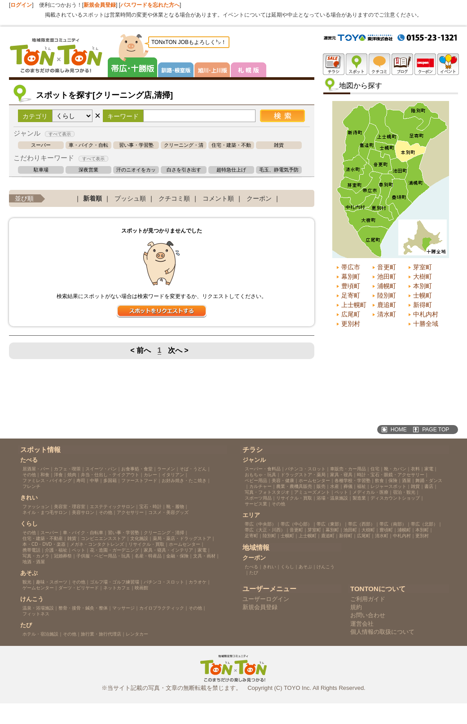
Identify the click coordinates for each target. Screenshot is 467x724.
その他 (29, 474)
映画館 (141, 587)
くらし (287, 566)
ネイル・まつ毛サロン (44, 512)
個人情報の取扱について (382, 631)
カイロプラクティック (161, 608)
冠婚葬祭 (63, 555)
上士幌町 (353, 304)
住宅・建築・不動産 (231, 145)
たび (253, 572)
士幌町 (422, 295)
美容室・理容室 (69, 506)
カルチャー (260, 486)
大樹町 (422, 276)
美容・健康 (283, 480)
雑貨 (279, 145)
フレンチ (31, 486)
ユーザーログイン (265, 599)
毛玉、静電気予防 (279, 169)
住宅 (374, 468)
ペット (78, 550)
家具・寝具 (341, 474)
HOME (399, 429)
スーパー (41, 145)
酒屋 (406, 480)
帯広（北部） (424, 524)
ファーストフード (139, 480)
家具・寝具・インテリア (168, 550)
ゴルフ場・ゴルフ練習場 (114, 581)
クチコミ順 (174, 198)
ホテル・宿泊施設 (40, 634)
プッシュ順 (130, 198)
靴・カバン (395, 468)
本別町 (422, 286)
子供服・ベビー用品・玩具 (103, 555)
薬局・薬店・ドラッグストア (182, 538)
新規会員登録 (100, 5)
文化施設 (139, 538)
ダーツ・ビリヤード (78, 587)
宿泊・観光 (404, 492)
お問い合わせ (367, 615)
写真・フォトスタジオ (267, 492)
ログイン (21, 5)
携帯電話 (31, 550)
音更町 (386, 267)
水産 (334, 486)
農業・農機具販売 (294, 486)
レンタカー (137, 634)
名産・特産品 (148, 555)
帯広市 (350, 267)
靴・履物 (175, 506)
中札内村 (425, 314)
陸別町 (386, 295)
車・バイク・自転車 (88, 145)
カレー (150, 474)
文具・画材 (204, 555)
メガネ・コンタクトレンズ (97, 544)
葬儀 (348, 486)
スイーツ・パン (101, 468)
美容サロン (83, 512)
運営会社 (362, 623)
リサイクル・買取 (146, 544)
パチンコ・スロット (164, 581)
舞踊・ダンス (428, 480)
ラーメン (166, 468)
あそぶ (305, 566)
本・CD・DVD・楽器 (44, 544)
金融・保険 (177, 555)
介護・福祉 (56, 550)
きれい (269, 566)
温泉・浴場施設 (38, 608)
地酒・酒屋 (33, 561)
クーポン (259, 198)
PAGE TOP (435, 429)
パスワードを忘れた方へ (150, 5)
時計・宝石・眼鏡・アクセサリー (390, 474)
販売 (321, 486)
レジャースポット (388, 486)
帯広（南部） (392, 524)
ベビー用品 (256, 480)
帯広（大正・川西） (265, 529)
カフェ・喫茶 (67, 468)
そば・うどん (193, 468)
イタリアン (173, 474)
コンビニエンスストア (103, 538)
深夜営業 (88, 169)
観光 (26, 581)
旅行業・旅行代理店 (101, 634)
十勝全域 (425, 323)
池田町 (386, 276)
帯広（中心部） (296, 524)
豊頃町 (350, 286)
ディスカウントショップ (395, 498)
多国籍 (110, 480)
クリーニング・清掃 (183, 145)
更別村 (350, 323)
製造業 (359, 498)
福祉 (361, 486)
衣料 (415, 468)
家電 (202, 550)
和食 (44, 474)
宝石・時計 (150, 506)
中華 (94, 480)
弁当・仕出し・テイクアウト (110, 474)
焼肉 (71, 474)
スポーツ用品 (258, 498)
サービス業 (256, 503)
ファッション (35, 506)
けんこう (326, 566)
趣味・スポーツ (51, 581)
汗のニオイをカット (136, 169)
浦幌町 (386, 286)
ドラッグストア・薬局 (303, 474)
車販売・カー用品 (348, 468)
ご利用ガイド (367, 599)
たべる (251, 566)
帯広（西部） (361, 524)
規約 (356, 607)
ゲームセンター (38, 587)
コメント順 (218, 198)
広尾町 (350, 314)
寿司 (80, 480)
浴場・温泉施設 (332, 498)
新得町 (422, 304)
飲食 (379, 480)
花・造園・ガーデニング (114, 550)
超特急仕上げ (231, 169)
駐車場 (41, 169)
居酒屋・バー (35, 468)
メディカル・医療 (370, 492)
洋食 (58, 474)
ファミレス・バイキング (47, 480)
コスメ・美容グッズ (168, 512)
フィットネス (35, 613)
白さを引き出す (184, 169)
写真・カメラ (35, 555)
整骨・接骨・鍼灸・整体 (83, 608)
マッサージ (123, 608)
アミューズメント (312, 492)
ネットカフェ (116, 587)
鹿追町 (386, 304)
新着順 (92, 198)
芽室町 (422, 267)
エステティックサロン (112, 506)
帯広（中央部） (260, 524)
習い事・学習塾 (136, 145)
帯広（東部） (330, 524)
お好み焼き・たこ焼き (184, 480)
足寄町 (350, 295)
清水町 (386, 314)
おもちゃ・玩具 (260, 474)
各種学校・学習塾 (352, 480)
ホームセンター (184, 544)
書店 (428, 486)
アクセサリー (130, 512)
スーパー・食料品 (263, 468)
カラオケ (198, 581)
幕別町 (350, 276)
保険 (392, 480)
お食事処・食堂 (137, 468)
